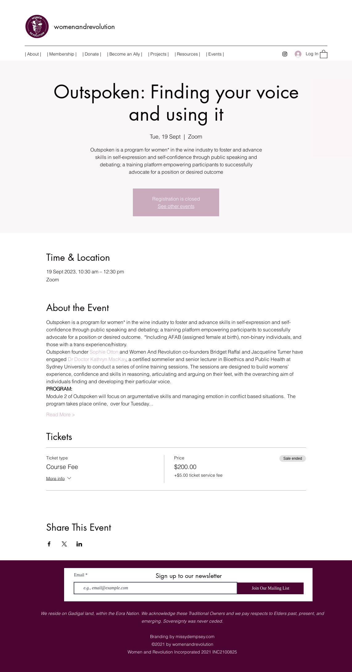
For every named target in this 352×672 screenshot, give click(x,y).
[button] (158, 54)
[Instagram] (285, 54)
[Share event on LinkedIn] (79, 543)
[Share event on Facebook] (49, 543)
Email (79, 575)
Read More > (60, 414)
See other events (176, 206)
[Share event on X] (64, 543)
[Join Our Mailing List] (270, 588)
